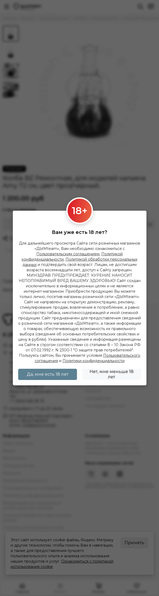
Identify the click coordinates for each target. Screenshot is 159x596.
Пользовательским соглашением (67, 254)
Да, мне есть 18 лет (47, 374)
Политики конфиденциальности (94, 360)
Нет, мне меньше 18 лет (112, 374)
